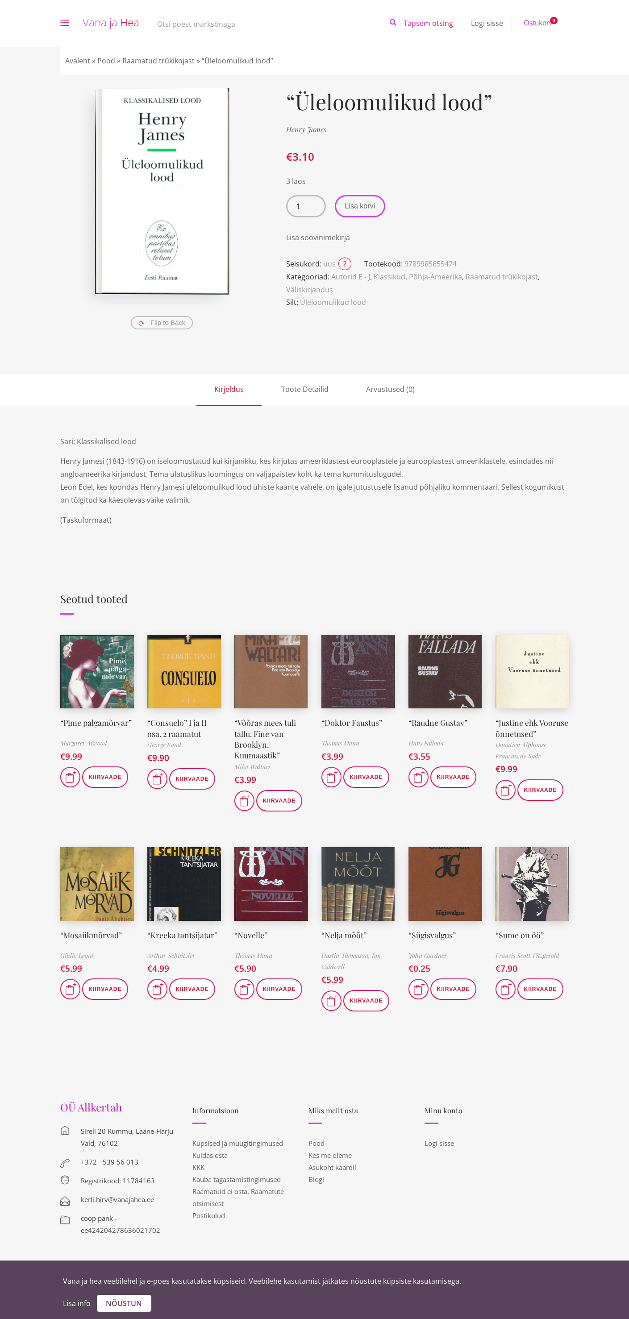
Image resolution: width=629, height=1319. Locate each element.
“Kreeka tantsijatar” (182, 933)
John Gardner (427, 953)
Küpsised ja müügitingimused (237, 1141)
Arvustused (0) (390, 389)
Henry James (306, 129)
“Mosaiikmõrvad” (91, 933)
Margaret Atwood (83, 743)
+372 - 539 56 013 (109, 1160)
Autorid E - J (350, 277)
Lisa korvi (360, 206)
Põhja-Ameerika (435, 277)
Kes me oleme (330, 1153)
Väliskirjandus (309, 290)
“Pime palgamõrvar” (96, 722)
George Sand (164, 744)
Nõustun (124, 1303)
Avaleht (77, 61)
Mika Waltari (252, 765)
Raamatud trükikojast (158, 61)
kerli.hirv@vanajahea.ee (117, 1197)
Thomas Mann (340, 743)
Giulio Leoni (76, 953)
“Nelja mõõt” (344, 933)
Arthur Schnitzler (171, 953)
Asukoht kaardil (332, 1165)
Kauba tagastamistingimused (236, 1177)
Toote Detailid (305, 389)
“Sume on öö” (520, 933)
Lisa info (77, 1303)
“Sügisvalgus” (432, 933)
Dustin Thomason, (346, 953)
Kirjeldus (229, 389)
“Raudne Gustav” (438, 722)
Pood (106, 61)
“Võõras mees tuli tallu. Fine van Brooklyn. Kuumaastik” (265, 738)
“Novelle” (251, 933)
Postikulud (208, 1213)
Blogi (316, 1177)
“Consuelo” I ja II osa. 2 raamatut (177, 727)
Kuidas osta (210, 1153)
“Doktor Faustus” (352, 722)
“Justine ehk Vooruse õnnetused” (532, 727)
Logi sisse (487, 23)
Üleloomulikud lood (333, 302)
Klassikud (389, 277)
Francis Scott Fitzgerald (527, 953)
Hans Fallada (426, 743)
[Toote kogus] (306, 206)
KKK (198, 1165)
